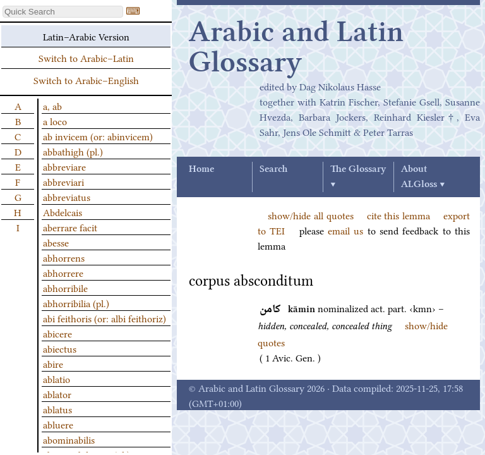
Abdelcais (62, 212)
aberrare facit (70, 227)
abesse (56, 242)
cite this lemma (399, 215)
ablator (57, 394)
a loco (55, 121)
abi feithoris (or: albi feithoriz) (104, 318)
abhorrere (63, 272)
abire (53, 363)
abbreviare (64, 166)
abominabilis (69, 439)
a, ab (52, 105)
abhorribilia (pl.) (76, 303)
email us (345, 230)
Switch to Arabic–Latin (86, 57)
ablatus (57, 409)
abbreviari (63, 181)
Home (201, 169)
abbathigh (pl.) (73, 151)
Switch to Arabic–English (86, 80)
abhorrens (64, 257)
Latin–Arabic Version (86, 36)
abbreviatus (66, 196)
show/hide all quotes (311, 215)
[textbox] (63, 12)
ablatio (56, 378)
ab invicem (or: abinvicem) (98, 136)
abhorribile (65, 287)
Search (273, 169)
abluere (58, 424)
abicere (57, 333)
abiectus (59, 348)
